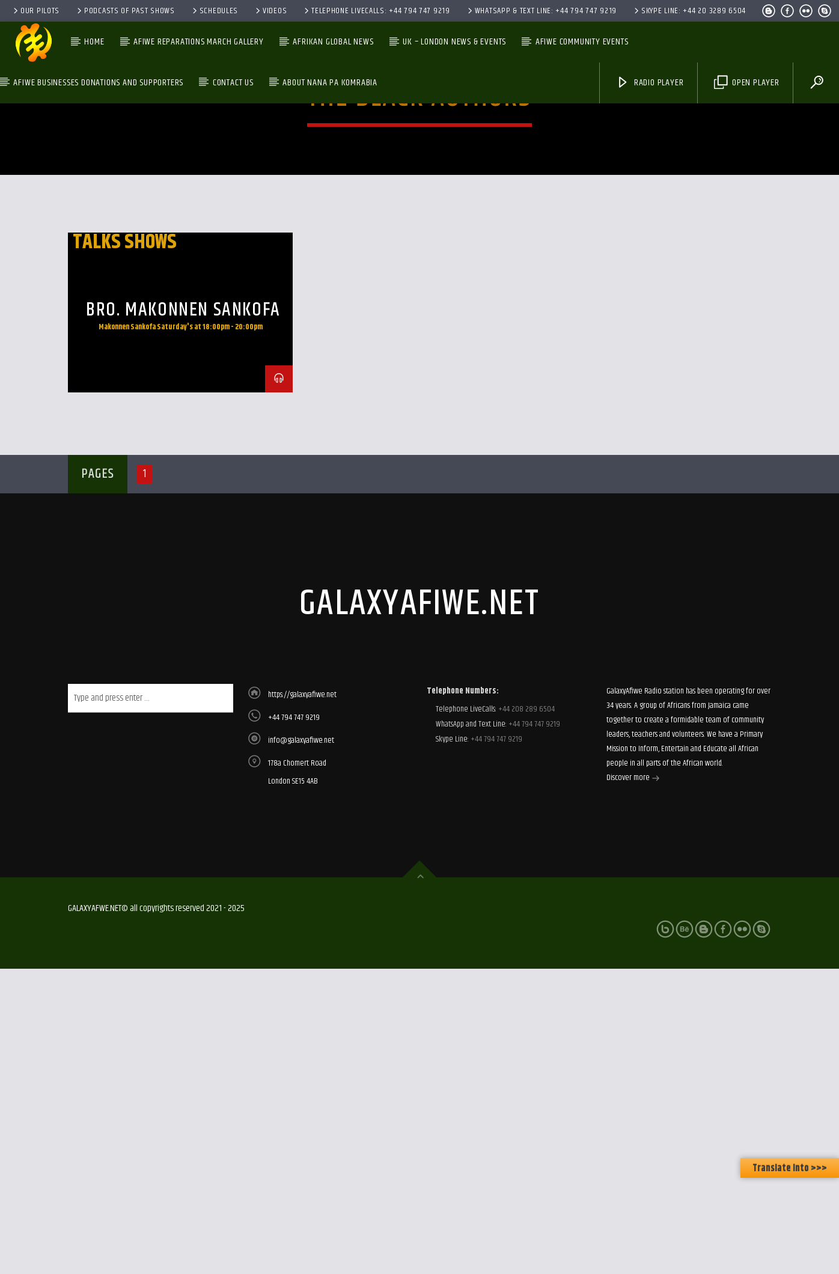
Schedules (214, 10)
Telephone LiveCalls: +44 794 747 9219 (376, 10)
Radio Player (649, 82)
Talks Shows (125, 485)
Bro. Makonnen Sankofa (183, 552)
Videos (270, 10)
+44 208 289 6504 (525, 952)
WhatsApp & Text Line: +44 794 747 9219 (541, 10)
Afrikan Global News (333, 41)
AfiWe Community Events (582, 41)
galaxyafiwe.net (419, 846)
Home (94, 41)
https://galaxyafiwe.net (302, 937)
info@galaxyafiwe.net (301, 983)
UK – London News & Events (454, 41)
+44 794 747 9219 (294, 960)
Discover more (633, 1021)
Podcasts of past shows (125, 10)
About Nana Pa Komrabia (329, 82)
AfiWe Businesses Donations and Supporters (98, 82)
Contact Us (233, 82)
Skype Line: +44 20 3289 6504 (689, 10)
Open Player (747, 82)
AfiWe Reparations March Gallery (198, 41)
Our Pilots (35, 10)
